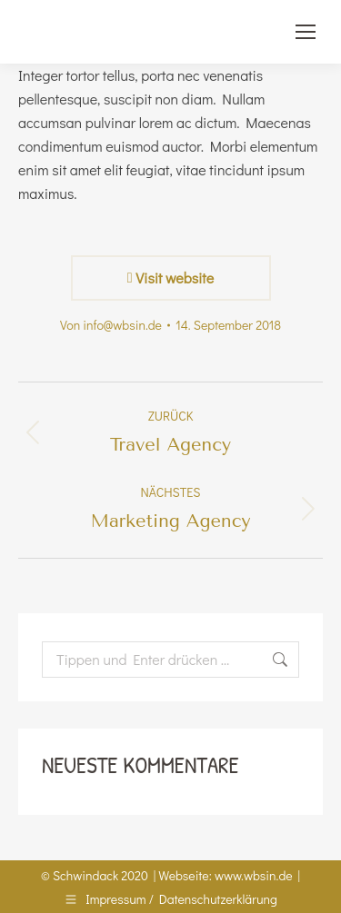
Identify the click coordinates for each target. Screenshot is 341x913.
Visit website (170, 277)
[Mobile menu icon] (305, 32)
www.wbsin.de (254, 875)
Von (111, 324)
